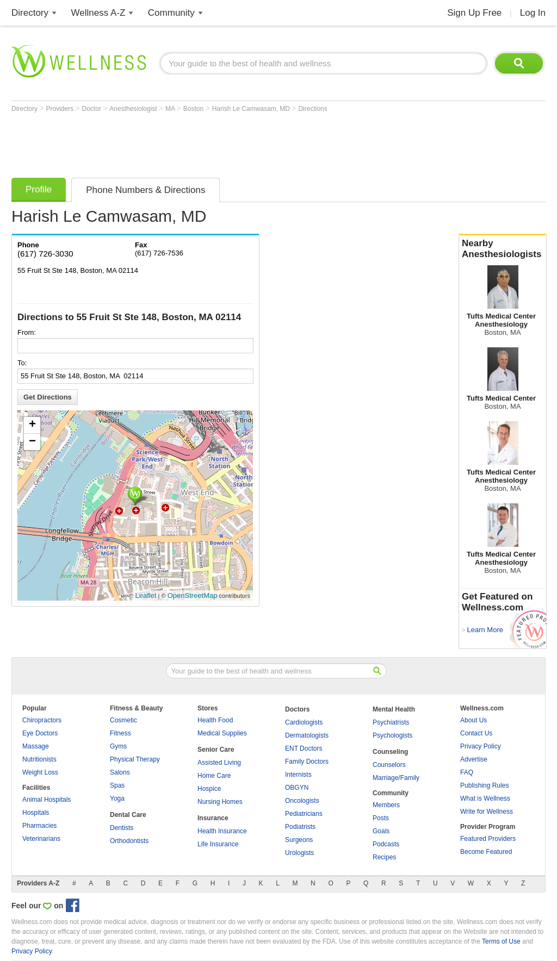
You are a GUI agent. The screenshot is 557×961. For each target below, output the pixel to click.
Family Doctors (307, 761)
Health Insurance (222, 831)
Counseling (390, 752)
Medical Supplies (222, 733)
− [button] (32, 442)
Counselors (389, 765)
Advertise (473, 759)
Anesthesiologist (134, 109)
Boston (194, 109)
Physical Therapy (135, 759)
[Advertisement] (209, 142)
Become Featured (486, 852)
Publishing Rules (484, 785)
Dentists (121, 828)
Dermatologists (307, 735)
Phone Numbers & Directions (145, 190)
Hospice (209, 788)
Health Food (215, 720)
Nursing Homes (220, 802)
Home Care (214, 775)
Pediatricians (304, 814)
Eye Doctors (40, 733)
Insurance (212, 818)
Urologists (299, 853)
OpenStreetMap (193, 595)
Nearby (502, 249)
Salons (120, 772)
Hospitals (35, 812)
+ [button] (32, 425)
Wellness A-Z (98, 13)
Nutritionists (39, 759)
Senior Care (215, 749)
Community (171, 13)
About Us (473, 720)
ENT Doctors (303, 748)
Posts (381, 818)
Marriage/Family (396, 778)
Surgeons (299, 840)
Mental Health (394, 709)
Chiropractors (41, 720)
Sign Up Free (474, 13)
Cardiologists (304, 722)
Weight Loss (40, 772)
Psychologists (392, 735)
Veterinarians (41, 839)
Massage (35, 746)
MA (171, 109)
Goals (381, 831)
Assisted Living (219, 762)
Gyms (118, 746)
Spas (117, 785)
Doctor (92, 109)
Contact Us (476, 733)
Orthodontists (129, 841)
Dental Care (128, 815)
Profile (39, 189)
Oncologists (302, 800)
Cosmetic (123, 720)
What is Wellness (485, 798)
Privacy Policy (480, 746)
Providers (60, 109)
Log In (533, 13)
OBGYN (296, 787)
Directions (312, 109)
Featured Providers (488, 839)
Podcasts (386, 844)
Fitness (120, 733)
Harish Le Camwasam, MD (252, 109)
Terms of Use (501, 941)
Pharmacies (39, 825)
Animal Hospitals (46, 799)
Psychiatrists (391, 722)
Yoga (117, 798)
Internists (298, 774)
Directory (29, 13)
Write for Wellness (486, 811)
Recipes (384, 857)
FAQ (466, 772)
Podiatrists (300, 827)
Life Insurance (217, 844)
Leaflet (146, 595)
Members (386, 805)
